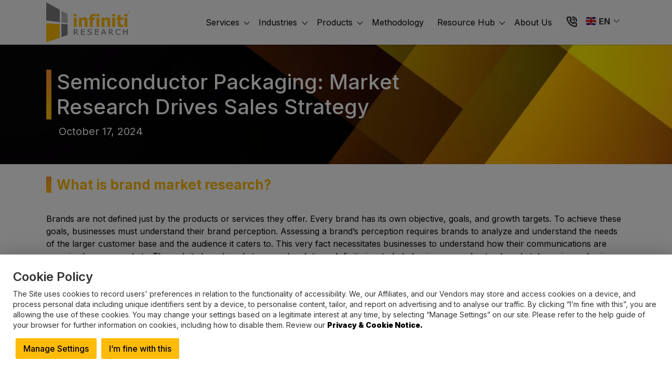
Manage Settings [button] (56, 348)
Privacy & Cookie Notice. (375, 324)
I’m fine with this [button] (140, 348)
